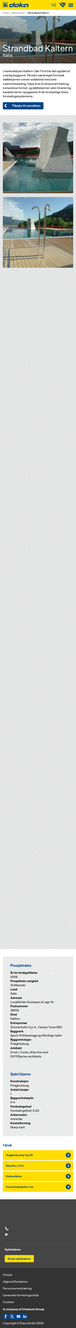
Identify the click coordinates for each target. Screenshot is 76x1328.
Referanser (18, 13)
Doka (6, 13)
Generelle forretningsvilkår (21, 1295)
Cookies (8, 1302)
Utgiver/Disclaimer (15, 1281)
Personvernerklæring (17, 1288)
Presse (7, 1275)
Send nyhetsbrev (19, 1259)
